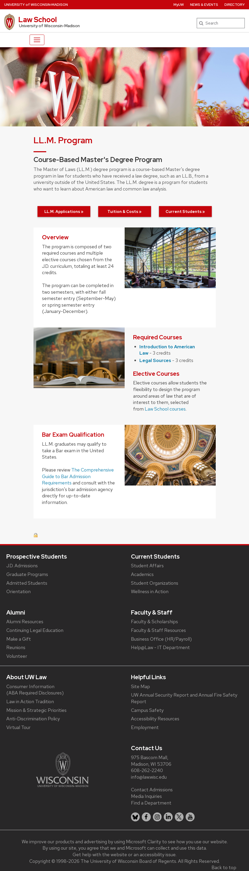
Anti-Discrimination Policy (33, 719)
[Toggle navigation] (37, 40)
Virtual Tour (18, 727)
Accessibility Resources (155, 719)
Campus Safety (147, 710)
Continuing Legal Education (34, 630)
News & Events (204, 4)
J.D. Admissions (22, 566)
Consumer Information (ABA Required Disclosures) (35, 689)
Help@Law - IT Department (160, 647)
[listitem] (135, 816)
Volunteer (16, 656)
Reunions (15, 647)
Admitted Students (26, 583)
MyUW (178, 4)
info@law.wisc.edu (149, 777)
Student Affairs (147, 566)
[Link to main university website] (62, 769)
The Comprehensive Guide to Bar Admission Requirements (78, 476)
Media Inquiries (146, 796)
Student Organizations (154, 583)
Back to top (224, 867)
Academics (142, 574)
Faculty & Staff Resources (158, 630)
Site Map (140, 686)
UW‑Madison (36, 4)
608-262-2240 (147, 770)
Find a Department (151, 803)
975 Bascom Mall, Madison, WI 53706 (151, 760)
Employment (145, 727)
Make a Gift (18, 639)
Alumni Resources (24, 621)
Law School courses (165, 409)
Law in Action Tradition (30, 701)
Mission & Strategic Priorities (36, 710)
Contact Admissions (152, 790)
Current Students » (185, 211)
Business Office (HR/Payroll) (161, 639)
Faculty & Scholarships (154, 621)
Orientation (18, 591)
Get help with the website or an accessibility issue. (124, 854)
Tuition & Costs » (124, 211)
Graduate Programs (27, 574)
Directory (234, 4)
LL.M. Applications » (63, 211)
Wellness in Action (149, 591)
